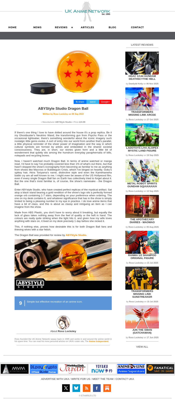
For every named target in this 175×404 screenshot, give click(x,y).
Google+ (105, 102)
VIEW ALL (142, 346)
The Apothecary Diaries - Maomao (142, 221)
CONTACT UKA (125, 379)
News (37, 27)
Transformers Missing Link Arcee (142, 113)
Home (12, 27)
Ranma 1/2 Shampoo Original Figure (142, 257)
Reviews (61, 27)
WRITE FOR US (80, 379)
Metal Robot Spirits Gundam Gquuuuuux (142, 185)
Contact (137, 27)
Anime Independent (98, 341)
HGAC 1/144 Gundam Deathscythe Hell (142, 77)
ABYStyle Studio (76, 235)
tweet (92, 102)
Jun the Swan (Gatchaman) (142, 331)
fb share (80, 102)
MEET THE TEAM (102, 379)
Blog (112, 27)
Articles (87, 27)
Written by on (63, 114)
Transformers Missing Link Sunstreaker (142, 294)
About (63, 331)
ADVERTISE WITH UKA (55, 379)
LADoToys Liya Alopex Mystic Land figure (142, 149)
